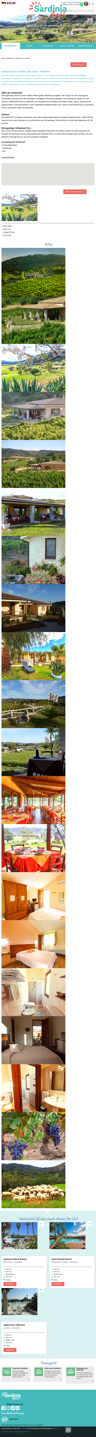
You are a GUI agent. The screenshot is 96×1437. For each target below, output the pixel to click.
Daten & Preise (66, 46)
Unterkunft (11, 46)
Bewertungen (85, 46)
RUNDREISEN (16, 21)
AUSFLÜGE (54, 21)
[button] (48, 172)
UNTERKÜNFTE (31, 21)
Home (3, 58)
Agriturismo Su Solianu (22, 58)
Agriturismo (10, 58)
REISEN (44, 21)
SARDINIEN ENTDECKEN (72, 21)
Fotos (29, 46)
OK (68, 1430)
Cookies (23, 1428)
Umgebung (48, 46)
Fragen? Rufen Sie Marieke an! (72, 2)
